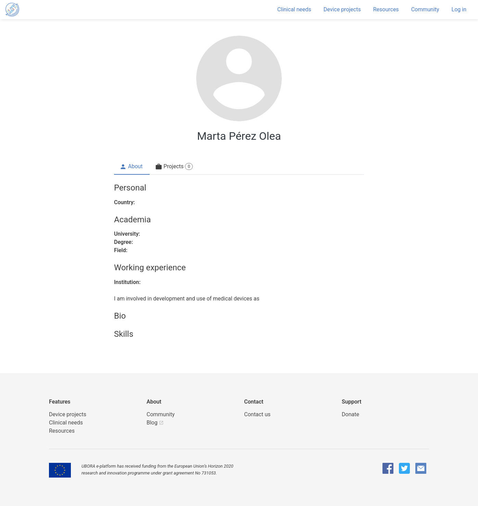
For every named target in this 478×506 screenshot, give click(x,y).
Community (425, 9)
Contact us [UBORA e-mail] (257, 414)
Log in (459, 9)
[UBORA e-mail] (420, 468)
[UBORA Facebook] (387, 468)
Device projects (342, 9)
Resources (386, 9)
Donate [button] (350, 414)
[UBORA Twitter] (404, 468)
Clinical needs (294, 9)
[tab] (132, 167)
